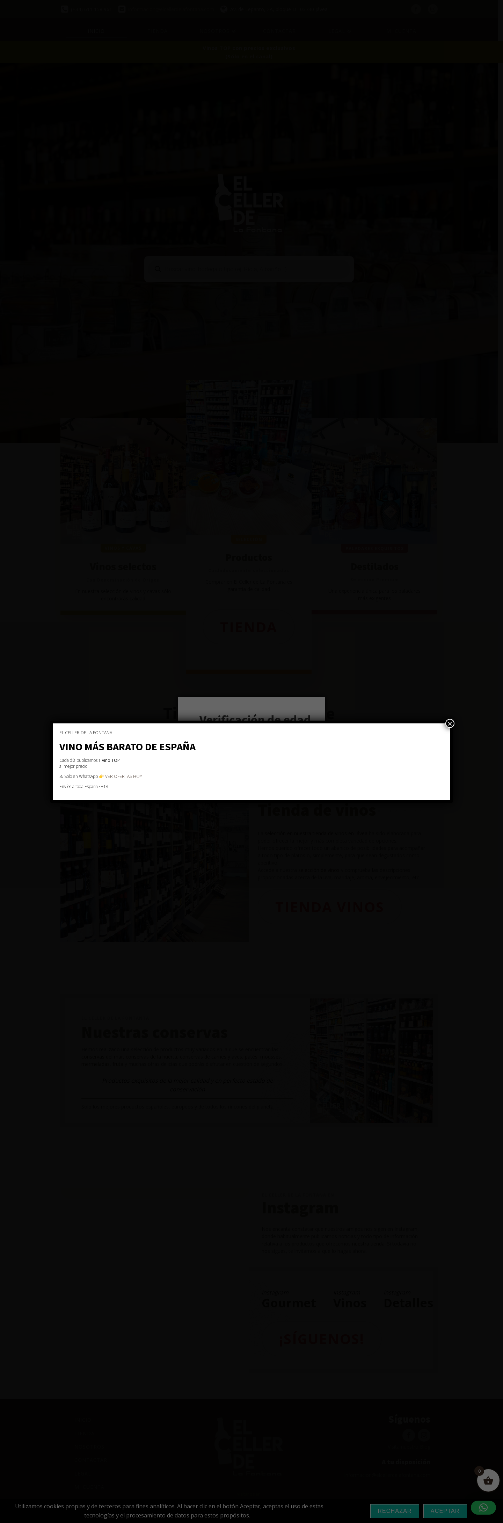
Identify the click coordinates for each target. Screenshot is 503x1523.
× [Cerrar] (449, 723)
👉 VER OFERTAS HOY (120, 776)
